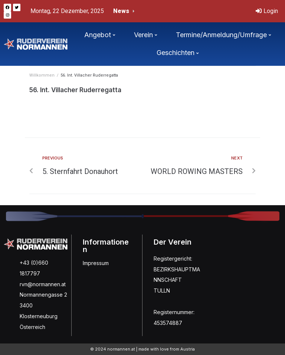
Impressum (96, 263)
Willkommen (42, 75)
